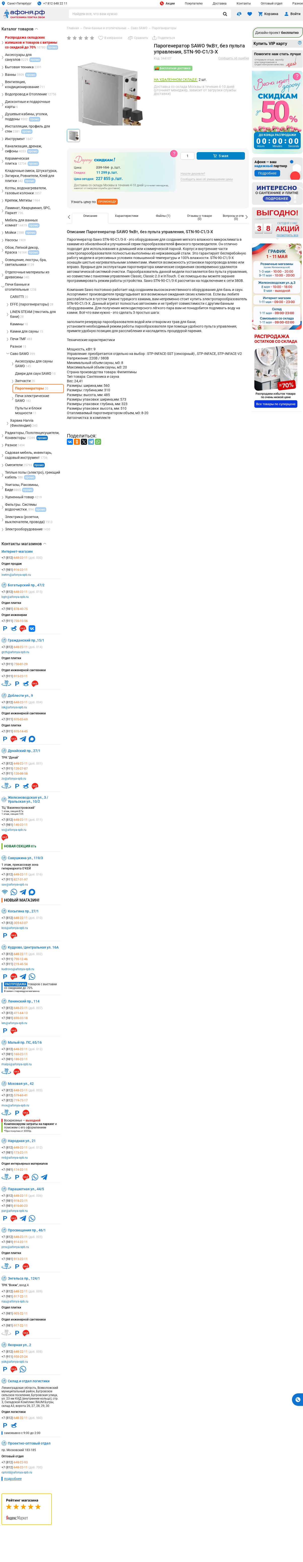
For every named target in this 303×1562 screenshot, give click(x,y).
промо (42, 438)
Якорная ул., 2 (19, 1345)
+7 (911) (15, 621)
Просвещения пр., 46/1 (27, 1230)
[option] (90, 218)
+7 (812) (22, 557)
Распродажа (15, 984)
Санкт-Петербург (16, 3)
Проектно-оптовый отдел (29, 1443)
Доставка (220, 3)
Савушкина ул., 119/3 (25, 858)
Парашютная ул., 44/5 (26, 1189)
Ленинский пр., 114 (23, 1001)
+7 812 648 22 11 (52, 3)
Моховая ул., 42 (21, 1084)
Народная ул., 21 (22, 1141)
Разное (297, 3)
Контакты (244, 3)
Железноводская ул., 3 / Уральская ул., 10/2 (28, 799)
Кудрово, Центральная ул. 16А (33, 947)
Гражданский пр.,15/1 (26, 640)
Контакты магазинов (24, 544)
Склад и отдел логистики (29, 1381)
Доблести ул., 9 (20, 696)
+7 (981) (15, 570)
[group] (108, 98)
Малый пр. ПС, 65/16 (25, 1042)
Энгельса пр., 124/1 (24, 1278)
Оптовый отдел (271, 3)
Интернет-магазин (17, 551)
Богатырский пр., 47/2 (26, 585)
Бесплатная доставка (175, 68)
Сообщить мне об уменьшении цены (207, 179)
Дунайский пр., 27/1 (24, 751)
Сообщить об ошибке (233, 58)
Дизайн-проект (277, 33)
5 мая (220, 156)
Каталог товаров (20, 29)
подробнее (13, 1479)
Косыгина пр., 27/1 (23, 911)
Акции (167, 3)
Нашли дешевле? (193, 173)
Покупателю (194, 3)
